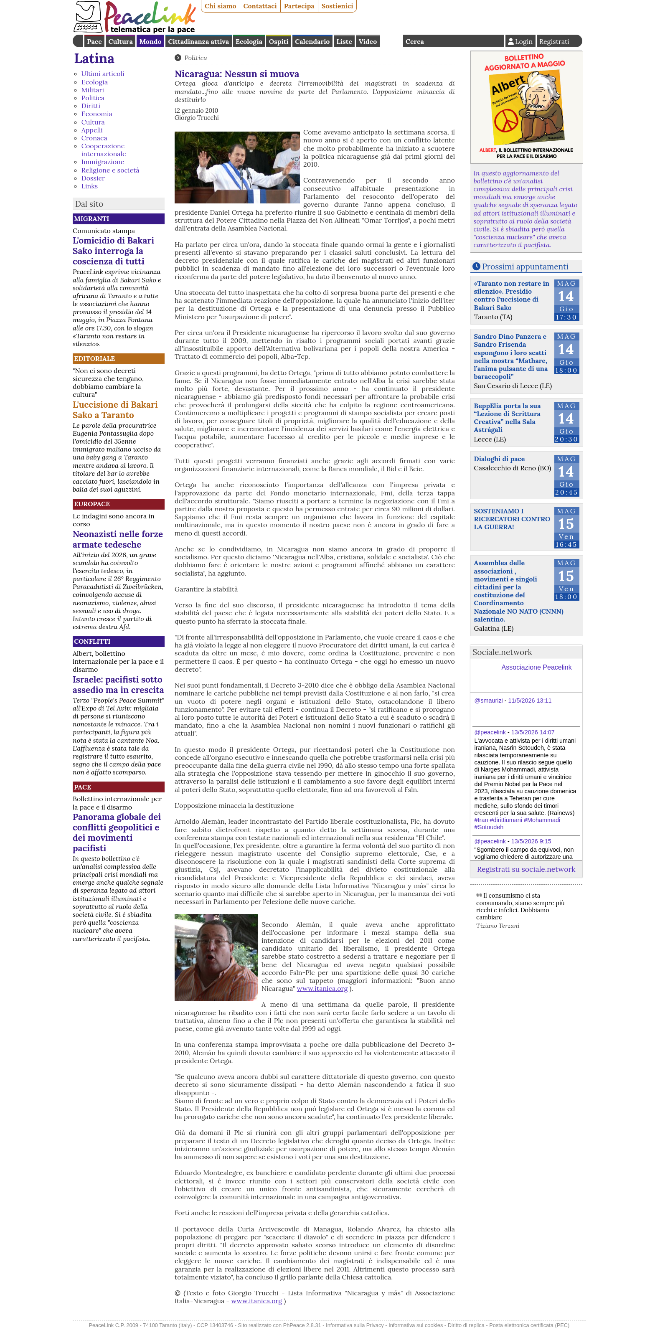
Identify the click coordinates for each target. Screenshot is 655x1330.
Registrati (554, 41)
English (391, 41)
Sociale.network (502, 652)
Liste (344, 41)
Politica (92, 98)
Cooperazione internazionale (103, 150)
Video (368, 41)
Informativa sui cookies (415, 1325)
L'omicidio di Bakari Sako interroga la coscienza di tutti (113, 251)
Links (89, 186)
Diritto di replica (466, 1325)
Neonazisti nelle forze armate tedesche (118, 539)
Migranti (91, 218)
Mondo (151, 41)
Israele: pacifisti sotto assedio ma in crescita (118, 684)
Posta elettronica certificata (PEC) (529, 1325)
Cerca (415, 41)
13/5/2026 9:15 (531, 841)
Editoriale (94, 358)
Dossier (93, 178)
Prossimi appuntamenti (525, 266)
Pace (94, 41)
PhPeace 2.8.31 (302, 1325)
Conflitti (92, 641)
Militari (92, 90)
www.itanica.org (322, 988)
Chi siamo (220, 6)
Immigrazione (102, 161)
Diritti (90, 106)
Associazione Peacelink (537, 667)
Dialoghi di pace (499, 458)
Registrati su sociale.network (526, 869)
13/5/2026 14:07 (533, 732)
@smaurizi (489, 700)
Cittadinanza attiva (198, 41)
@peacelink (490, 732)
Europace (92, 504)
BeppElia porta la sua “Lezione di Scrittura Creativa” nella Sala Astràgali (507, 417)
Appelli (92, 130)
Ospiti (279, 41)
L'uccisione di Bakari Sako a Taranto (115, 410)
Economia (96, 113)
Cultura (121, 41)
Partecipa (299, 6)
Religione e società (110, 170)
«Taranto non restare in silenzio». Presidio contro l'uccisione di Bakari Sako (512, 295)
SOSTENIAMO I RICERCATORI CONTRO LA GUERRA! (512, 519)
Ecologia (249, 41)
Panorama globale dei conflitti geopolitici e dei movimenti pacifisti (117, 832)
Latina (94, 58)
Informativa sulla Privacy (355, 1325)
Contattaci (260, 6)
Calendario (312, 41)
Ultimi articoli (102, 73)
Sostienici (337, 6)
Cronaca (94, 138)
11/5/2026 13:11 (530, 700)
